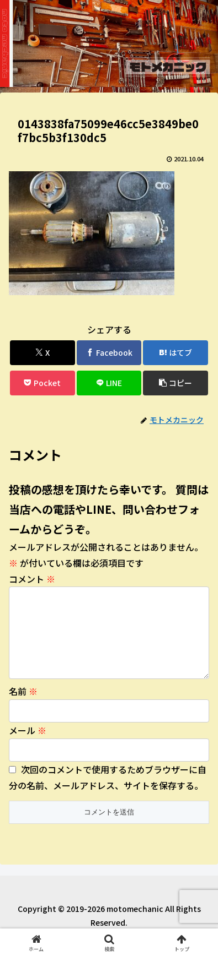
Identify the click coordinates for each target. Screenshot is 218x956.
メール (27, 747)
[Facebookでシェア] (109, 352)
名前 (23, 708)
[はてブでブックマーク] (175, 352)
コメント (32, 578)
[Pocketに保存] (42, 383)
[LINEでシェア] (109, 383)
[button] (175, 383)
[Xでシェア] (42, 352)
